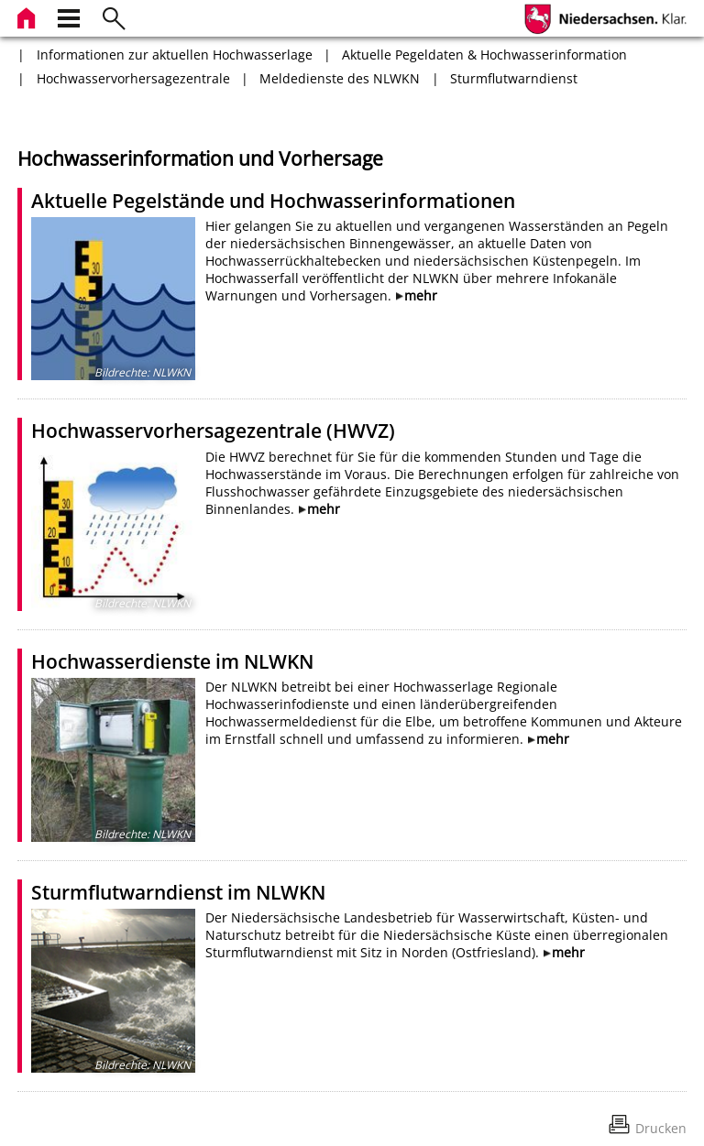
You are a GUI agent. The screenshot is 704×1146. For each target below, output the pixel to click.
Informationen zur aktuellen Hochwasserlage (175, 54)
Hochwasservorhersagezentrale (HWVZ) (213, 430)
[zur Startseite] (28, 16)
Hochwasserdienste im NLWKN (172, 661)
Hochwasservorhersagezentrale (133, 78)
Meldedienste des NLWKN (339, 78)
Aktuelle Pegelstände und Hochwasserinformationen (273, 200)
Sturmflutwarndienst (514, 78)
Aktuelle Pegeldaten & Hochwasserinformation (484, 54)
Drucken (661, 1128)
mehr (420, 295)
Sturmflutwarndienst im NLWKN (178, 892)
